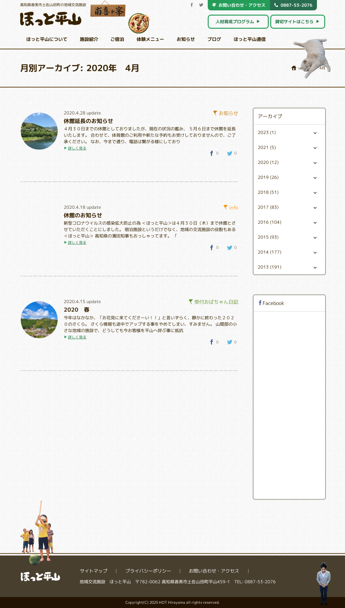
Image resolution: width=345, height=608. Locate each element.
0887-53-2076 (293, 5)
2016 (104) (287, 222)
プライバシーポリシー (148, 571)
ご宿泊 (117, 39)
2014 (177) (287, 252)
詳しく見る (77, 148)
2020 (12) (287, 162)
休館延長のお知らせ (88, 121)
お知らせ (186, 39)
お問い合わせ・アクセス (238, 5)
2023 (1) (287, 132)
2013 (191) (287, 267)
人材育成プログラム (238, 21)
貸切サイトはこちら (297, 21)
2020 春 (76, 309)
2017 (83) (287, 207)
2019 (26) (287, 177)
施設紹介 (89, 39)
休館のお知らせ (83, 215)
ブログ (214, 39)
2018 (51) (287, 192)
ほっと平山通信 (250, 39)
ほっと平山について (46, 39)
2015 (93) (287, 237)
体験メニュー (150, 39)
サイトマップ (93, 571)
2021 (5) (287, 147)
